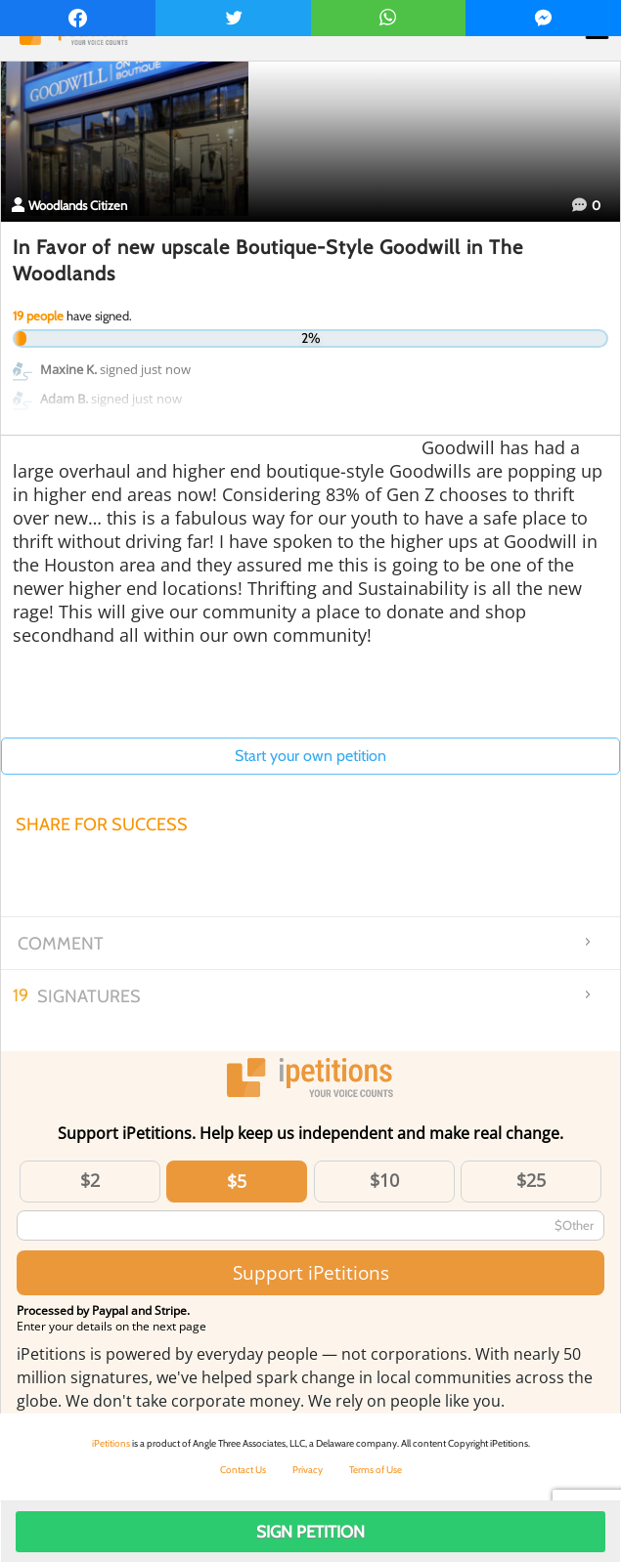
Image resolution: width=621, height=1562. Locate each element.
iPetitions (111, 1443)
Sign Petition (310, 1531)
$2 (90, 1180)
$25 (531, 1180)
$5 (236, 1181)
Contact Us (243, 1469)
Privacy (307, 1469)
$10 (384, 1180)
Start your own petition (310, 755)
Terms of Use (375, 1469)
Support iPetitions (311, 1272)
